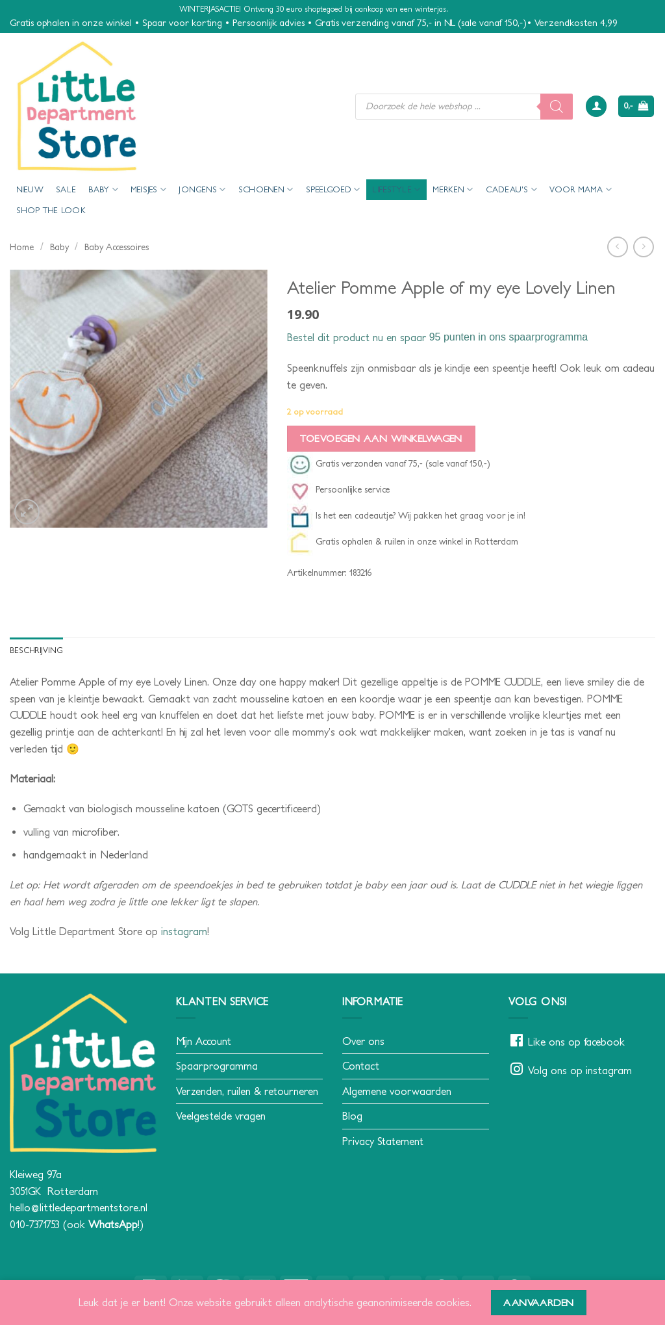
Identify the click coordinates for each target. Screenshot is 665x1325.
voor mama (580, 189)
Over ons (363, 1041)
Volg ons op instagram (580, 1071)
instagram (184, 931)
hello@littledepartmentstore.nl (78, 1207)
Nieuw (30, 189)
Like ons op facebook (576, 1042)
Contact (360, 1066)
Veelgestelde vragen (221, 1116)
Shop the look (51, 210)
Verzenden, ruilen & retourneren (247, 1091)
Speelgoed (333, 189)
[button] (596, 106)
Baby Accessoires (116, 247)
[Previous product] (643, 247)
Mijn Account (203, 1041)
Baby (103, 189)
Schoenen (266, 189)
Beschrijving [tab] (37, 650)
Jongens (202, 189)
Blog (352, 1116)
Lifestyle (396, 189)
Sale (66, 189)
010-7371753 (35, 1224)
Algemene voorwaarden (396, 1091)
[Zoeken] (556, 107)
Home (22, 247)
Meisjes (148, 189)
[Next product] (617, 247)
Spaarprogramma (217, 1066)
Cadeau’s (512, 189)
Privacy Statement (382, 1141)
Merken (453, 189)
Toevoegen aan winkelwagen (380, 438)
